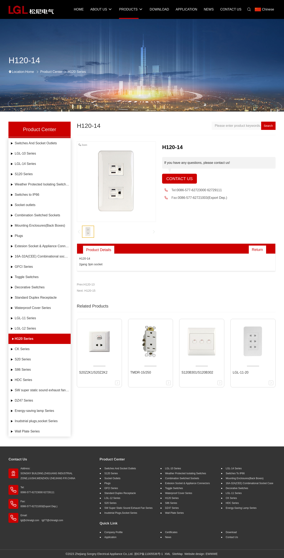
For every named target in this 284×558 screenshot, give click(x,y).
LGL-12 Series (25, 328)
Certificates (171, 532)
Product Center (51, 71)
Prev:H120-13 (86, 284)
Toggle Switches (27, 277)
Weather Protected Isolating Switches (42, 184)
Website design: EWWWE (201, 554)
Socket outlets (25, 205)
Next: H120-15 (86, 290)
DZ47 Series (24, 400)
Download (231, 532)
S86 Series (23, 369)
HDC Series (23, 380)
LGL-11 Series (25, 318)
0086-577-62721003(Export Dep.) (202, 197)
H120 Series (77, 71)
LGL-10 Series (25, 153)
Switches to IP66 (27, 194)
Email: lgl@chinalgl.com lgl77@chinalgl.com (41, 518)
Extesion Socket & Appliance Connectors (43, 246)
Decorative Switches (30, 287)
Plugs (19, 236)
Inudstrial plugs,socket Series (36, 421)
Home (29, 71)
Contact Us (179, 178)
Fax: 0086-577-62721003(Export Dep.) (38, 504)
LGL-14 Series (25, 163)
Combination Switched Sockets (37, 215)
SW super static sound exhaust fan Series (43, 390)
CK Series (22, 349)
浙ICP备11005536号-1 (148, 554)
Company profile (113, 532)
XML (168, 554)
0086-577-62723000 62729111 (199, 190)
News (168, 537)
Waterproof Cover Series (33, 308)
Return (257, 250)
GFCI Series (24, 266)
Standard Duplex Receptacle (36, 297)
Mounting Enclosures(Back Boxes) (40, 225)
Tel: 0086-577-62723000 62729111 (37, 490)
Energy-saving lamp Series (34, 410)
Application (110, 537)
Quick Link (108, 523)
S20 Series (23, 359)
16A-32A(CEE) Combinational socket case (43, 256)
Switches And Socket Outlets (36, 143)
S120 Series (24, 174)
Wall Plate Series (27, 431)
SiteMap (177, 554)
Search (268, 125)
